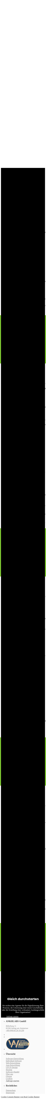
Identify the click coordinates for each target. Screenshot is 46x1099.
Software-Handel (12, 1072)
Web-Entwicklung (13, 1063)
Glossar (9, 1076)
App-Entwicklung (13, 1065)
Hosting (9, 1070)
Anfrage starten (12, 1081)
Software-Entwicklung (15, 1059)
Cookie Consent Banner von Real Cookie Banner (20, 1097)
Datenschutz (11, 1090)
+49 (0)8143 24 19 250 (15, 1030)
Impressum (10, 1093)
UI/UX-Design (12, 1067)
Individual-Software (14, 1061)
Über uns (9, 1074)
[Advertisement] (23, 142)
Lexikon (9, 1079)
